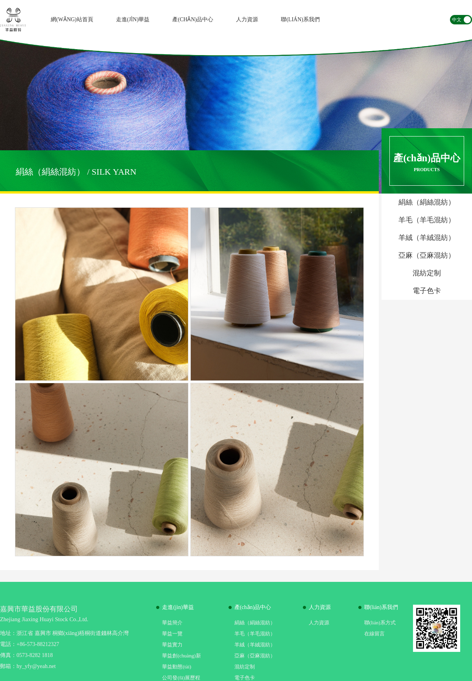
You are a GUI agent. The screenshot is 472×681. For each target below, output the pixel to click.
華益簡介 (172, 623)
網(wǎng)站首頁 (72, 19)
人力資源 (247, 19)
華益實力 (172, 645)
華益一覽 (172, 634)
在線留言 (374, 634)
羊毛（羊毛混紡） (254, 634)
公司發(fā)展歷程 (181, 678)
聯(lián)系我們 (300, 19)
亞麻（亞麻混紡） (254, 656)
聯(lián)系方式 (380, 623)
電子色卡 (244, 678)
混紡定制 (244, 667)
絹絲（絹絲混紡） (254, 623)
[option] (236, 116)
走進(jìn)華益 (133, 19)
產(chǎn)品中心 (192, 19)
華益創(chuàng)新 (181, 656)
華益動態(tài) (176, 667)
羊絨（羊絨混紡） (254, 645)
